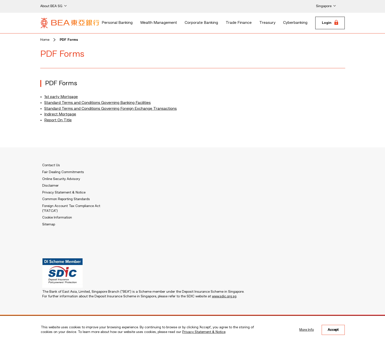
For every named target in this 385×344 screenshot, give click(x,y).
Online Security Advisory (61, 179)
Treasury (267, 23)
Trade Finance (239, 23)
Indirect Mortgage (60, 114)
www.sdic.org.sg (224, 296)
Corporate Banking (201, 23)
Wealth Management (158, 23)
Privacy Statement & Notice (203, 332)
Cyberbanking (295, 23)
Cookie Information (57, 217)
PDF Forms (69, 39)
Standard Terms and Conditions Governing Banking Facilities (97, 103)
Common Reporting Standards (66, 199)
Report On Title (58, 120)
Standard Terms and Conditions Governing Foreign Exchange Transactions (110, 109)
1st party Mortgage (61, 97)
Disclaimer (50, 185)
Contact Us (51, 165)
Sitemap (48, 224)
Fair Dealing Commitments (63, 172)
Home (44, 39)
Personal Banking (117, 23)
